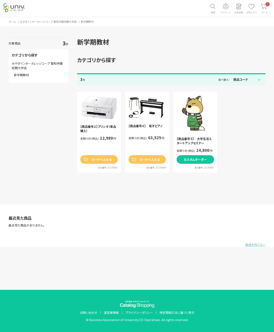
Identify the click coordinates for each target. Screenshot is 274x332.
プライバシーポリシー (139, 312)
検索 (213, 12)
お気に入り (251, 12)
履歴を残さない (255, 245)
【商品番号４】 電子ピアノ (145, 126)
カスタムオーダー (195, 159)
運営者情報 (111, 312)
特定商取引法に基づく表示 (176, 312)
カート (266, 8)
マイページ (226, 12)
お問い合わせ (88, 312)
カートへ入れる (102, 159)
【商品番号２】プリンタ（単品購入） (98, 129)
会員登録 (238, 12)
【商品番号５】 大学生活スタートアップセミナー (194, 141)
